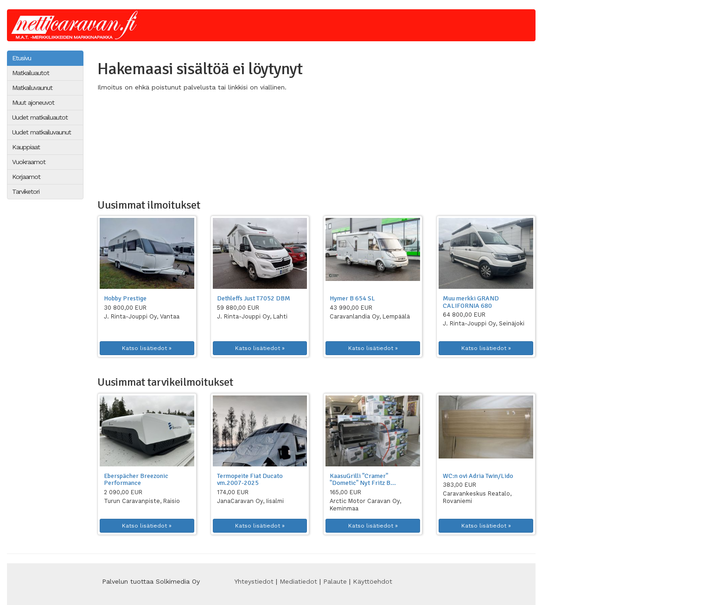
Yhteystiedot (254, 581)
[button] (147, 253)
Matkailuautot (30, 72)
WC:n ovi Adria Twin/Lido (478, 476)
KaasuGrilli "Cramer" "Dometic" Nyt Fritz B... (363, 479)
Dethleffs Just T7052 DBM (253, 298)
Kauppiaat (26, 147)
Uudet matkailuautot (40, 117)
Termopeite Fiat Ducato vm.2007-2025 (250, 479)
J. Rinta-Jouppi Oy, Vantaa (141, 316)
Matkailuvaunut (32, 87)
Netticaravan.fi (77, 25)
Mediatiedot (298, 581)
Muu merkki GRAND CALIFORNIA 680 (471, 301)
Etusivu (21, 58)
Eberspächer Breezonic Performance (136, 479)
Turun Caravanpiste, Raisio (142, 500)
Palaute (335, 581)
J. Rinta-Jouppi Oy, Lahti (252, 316)
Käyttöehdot (372, 581)
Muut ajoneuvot (33, 102)
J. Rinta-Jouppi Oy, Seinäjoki (483, 323)
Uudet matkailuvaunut (41, 132)
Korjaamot (26, 176)
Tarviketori (25, 191)
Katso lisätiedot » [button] (147, 348)
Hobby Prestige (125, 298)
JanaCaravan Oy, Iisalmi (250, 500)
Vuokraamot (28, 162)
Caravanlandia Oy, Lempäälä (370, 316)
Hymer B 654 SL (352, 298)
